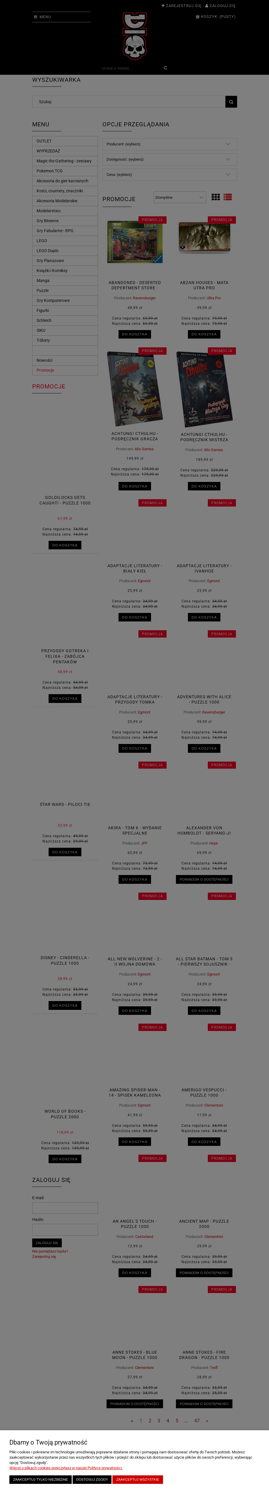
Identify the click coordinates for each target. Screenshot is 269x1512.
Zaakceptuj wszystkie (137, 1479)
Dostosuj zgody (92, 1479)
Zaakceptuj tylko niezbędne (40, 1479)
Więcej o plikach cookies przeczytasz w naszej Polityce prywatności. (66, 1468)
